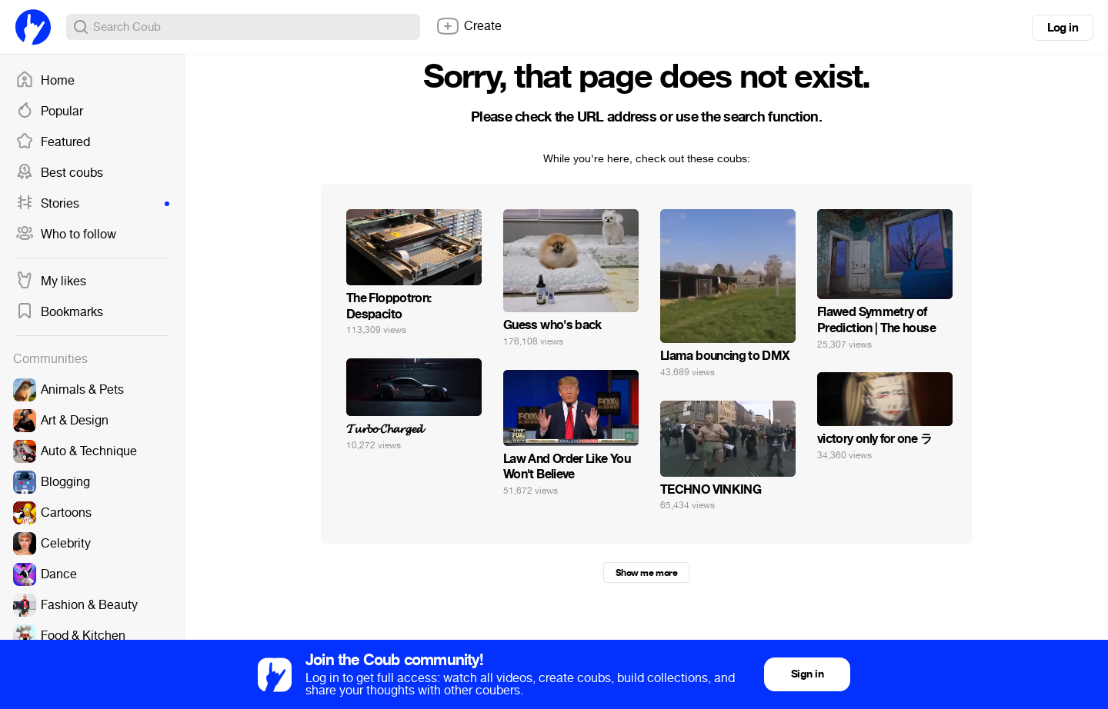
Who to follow (65, 234)
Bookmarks (59, 312)
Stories (92, 204)
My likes (50, 281)
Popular (49, 111)
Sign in (807, 674)
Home (45, 81)
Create (469, 26)
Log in (1062, 27)
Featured (52, 142)
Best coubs (59, 173)
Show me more (646, 573)
